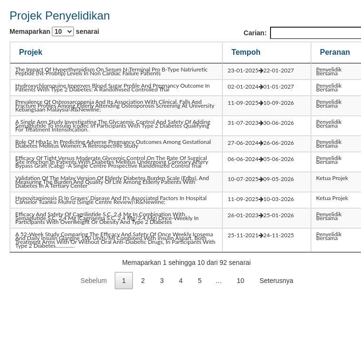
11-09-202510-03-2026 (261, 198)
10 (240, 280)
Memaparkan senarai (54, 31)
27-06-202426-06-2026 (261, 142)
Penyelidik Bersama (329, 71)
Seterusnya (276, 280)
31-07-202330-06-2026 (261, 122)
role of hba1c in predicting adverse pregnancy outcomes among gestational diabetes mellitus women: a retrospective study (113, 143)
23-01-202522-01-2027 (261, 70)
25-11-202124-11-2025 (261, 235)
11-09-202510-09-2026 (261, 102)
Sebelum (93, 280)
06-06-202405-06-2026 (261, 158)
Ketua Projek (332, 178)
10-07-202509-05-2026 (261, 178)
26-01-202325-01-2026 (261, 215)
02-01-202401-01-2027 (261, 86)
